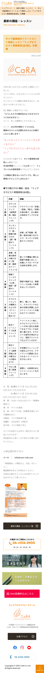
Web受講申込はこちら (22, 593)
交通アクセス (22, 636)
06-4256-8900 (22, 543)
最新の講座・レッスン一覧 (22, 526)
